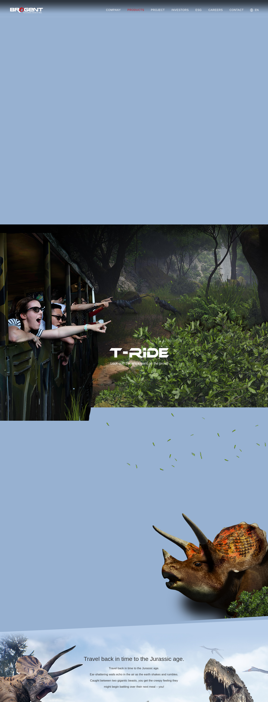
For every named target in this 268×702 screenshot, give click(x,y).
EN (257, 10)
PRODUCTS (136, 10)
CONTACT (237, 10)
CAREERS (215, 10)
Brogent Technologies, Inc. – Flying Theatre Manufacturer (26, 10)
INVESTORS (180, 10)
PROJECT (158, 10)
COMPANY (113, 10)
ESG (198, 10)
